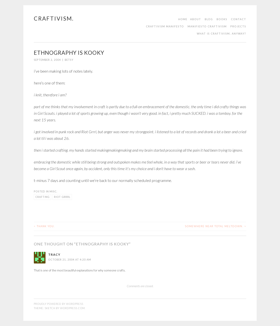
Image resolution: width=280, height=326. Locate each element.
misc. (53, 191)
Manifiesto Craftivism (207, 26)
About (195, 19)
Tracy (54, 254)
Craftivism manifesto (165, 26)
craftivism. (54, 18)
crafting (42, 196)
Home (182, 19)
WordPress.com (72, 308)
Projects (238, 26)
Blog (209, 19)
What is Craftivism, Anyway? (221, 33)
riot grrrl (62, 196)
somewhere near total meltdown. (215, 226)
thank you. (44, 226)
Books (222, 19)
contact (238, 19)
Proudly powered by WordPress (58, 303)
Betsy (69, 59)
